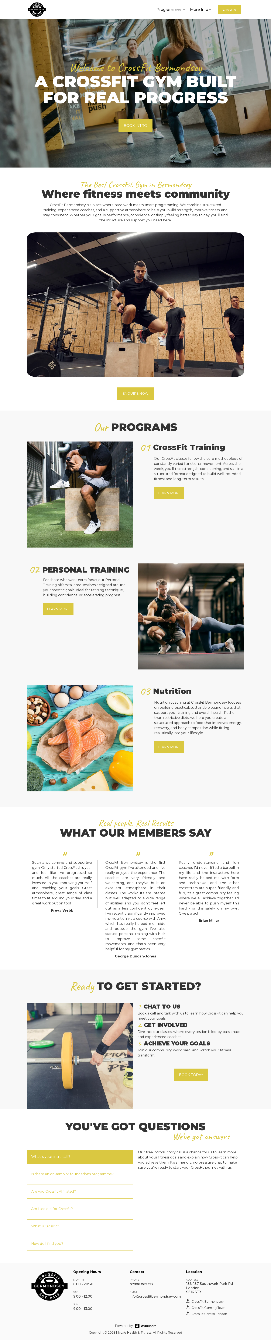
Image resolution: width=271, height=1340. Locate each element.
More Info (201, 9)
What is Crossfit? (45, 1226)
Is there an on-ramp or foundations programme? (72, 1174)
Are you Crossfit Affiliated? (53, 1191)
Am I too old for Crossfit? (52, 1209)
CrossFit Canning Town (208, 1308)
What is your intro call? (50, 1157)
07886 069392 (142, 1284)
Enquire (229, 9)
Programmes (171, 9)
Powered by (124, 1326)
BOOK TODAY (191, 1075)
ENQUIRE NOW (135, 393)
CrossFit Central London (209, 1314)
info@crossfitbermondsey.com (155, 1296)
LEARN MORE (169, 493)
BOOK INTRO (135, 126)
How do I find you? (47, 1244)
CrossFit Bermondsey (208, 1302)
